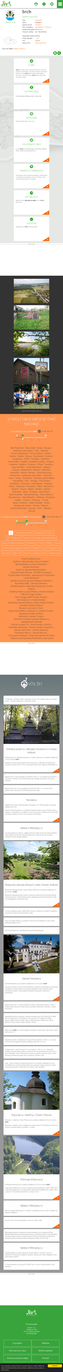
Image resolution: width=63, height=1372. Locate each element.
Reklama (45, 1343)
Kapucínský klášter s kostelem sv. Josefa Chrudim (31, 610)
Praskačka (31, 486)
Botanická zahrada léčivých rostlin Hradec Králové (31, 602)
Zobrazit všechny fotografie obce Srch (31, 411)
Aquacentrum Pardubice (43, 575)
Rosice (23, 489)
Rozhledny (31, 543)
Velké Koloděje (35, 502)
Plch (27, 480)
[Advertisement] (31, 260)
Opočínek (47, 475)
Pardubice (38, 25)
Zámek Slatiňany (40, 630)
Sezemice (16, 491)
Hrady (40, 543)
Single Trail (16, 553)
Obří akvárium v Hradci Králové (31, 599)
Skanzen (27, 538)
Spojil (25, 491)
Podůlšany (14, 483)
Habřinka (45, 459)
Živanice (32, 508)
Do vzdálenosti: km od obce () (21, 517)
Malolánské (26, 469)
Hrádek (15, 49)
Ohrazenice (15, 475)
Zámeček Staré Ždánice (21, 572)
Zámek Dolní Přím (22, 630)
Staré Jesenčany (31, 494)
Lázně (44, 548)
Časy (37, 450)
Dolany (28, 456)
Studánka (50, 497)
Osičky (18, 478)
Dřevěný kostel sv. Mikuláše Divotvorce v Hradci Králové (31, 587)
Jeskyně (35, 548)
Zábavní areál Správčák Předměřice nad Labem (32, 638)
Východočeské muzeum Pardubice (31, 564)
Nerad (24, 472)
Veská (46, 502)
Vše (11, 533)
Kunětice (49, 464)
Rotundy (26, 548)
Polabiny (48, 483)
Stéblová (40, 497)
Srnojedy (33, 491)
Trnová (45, 500)
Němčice (46, 469)
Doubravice (38, 456)
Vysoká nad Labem (22, 505)
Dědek (21, 456)
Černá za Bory (36, 453)
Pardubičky (18, 480)
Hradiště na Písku (37, 461)
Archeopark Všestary (18, 635)
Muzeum (27, 553)
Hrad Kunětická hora (31, 558)
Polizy (11, 486)
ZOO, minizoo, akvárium (24, 533)
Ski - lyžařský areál (13, 538)
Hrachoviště (13, 461)
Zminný (31, 511)
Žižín (40, 508)
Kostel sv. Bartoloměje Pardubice (31, 569)
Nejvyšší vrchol (55, 548)
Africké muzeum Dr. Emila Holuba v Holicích (31, 624)
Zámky (48, 543)
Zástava (44, 505)
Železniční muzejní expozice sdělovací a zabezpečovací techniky (31, 620)
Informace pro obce (17, 1350)
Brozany (47, 448)
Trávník (26, 500)
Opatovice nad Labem (32, 475)
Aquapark (39, 533)
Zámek (36, 505)
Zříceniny (58, 543)
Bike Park (6, 553)
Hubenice (13, 464)
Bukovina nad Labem (23, 450)
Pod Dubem (44, 480)
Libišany (46, 467)
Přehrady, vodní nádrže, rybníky (45, 538)
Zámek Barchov (40, 632)
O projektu (17, 1343)
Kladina (22, 464)
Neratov (32, 472)
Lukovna (15, 469)
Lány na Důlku (18, 467)
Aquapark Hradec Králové (31, 613)
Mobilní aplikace (45, 1350)
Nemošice (14, 472)
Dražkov (49, 456)
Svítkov (18, 500)
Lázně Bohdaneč (33, 467)
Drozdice (35, 459)
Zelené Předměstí (19, 508)
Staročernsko (14, 497)
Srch (26, 11)
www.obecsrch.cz (41, 43)
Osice (11, 478)
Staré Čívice (44, 491)
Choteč (47, 453)
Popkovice (20, 486)
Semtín (47, 489)
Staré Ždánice (46, 494)
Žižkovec (47, 508)
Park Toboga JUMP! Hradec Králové (31, 597)
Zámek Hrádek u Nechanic (41, 627)
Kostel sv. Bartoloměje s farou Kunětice (31, 561)
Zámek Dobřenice (39, 583)
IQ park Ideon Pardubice (19, 575)
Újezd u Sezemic (19, 502)
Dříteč (27, 459)
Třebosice (35, 500)
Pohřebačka (37, 483)
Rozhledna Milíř (22, 583)
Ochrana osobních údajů (17, 1358)
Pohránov (22, 49)
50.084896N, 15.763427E (43, 27)
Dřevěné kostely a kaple (11, 548)
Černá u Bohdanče (19, 453)
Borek (39, 448)
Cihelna (12, 456)
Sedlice (39, 489)
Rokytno (15, 489)
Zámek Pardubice (31, 567)
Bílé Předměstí (17, 448)
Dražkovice (17, 459)
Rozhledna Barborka (18, 627)
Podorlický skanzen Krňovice (41, 635)
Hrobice (50, 461)
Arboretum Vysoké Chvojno (31, 616)
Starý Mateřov (28, 497)
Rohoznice (48, 486)
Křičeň (40, 464)
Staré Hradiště (15, 494)
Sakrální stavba (55, 553)
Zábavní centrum (40, 553)
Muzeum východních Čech (31, 608)
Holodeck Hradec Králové (31, 605)
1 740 (37, 38)
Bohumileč (30, 448)
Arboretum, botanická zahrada (13, 543)
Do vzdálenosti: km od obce (24, 431)
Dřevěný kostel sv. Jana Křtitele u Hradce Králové (31, 591)
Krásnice (32, 464)
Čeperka (44, 450)
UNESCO (50, 533)
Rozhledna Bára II (23, 632)
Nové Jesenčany (44, 472)
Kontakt (45, 1358)
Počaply (33, 480)
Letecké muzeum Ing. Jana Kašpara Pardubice (31, 580)
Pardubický (38, 20)
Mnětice (36, 469)
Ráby (39, 486)
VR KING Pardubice (42, 572)
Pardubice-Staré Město (44, 478)
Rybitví (31, 489)
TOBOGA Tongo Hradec (31, 594)
